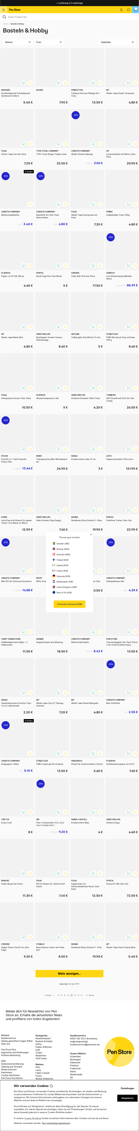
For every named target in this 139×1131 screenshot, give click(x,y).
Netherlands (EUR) (63, 582)
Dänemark (75, 1062)
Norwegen (75, 1059)
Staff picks (41, 1058)
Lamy (38, 1070)
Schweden (75, 1056)
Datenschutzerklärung (12, 1063)
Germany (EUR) (61, 576)
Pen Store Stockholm (12, 1078)
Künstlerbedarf (43, 1038)
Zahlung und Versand (11, 1066)
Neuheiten (41, 1055)
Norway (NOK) (61, 549)
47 (87, 995)
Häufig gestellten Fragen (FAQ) (17, 1041)
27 (81, 995)
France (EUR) (60, 571)
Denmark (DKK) (61, 554)
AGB (3, 1061)
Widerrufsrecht (9, 1069)
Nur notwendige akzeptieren (56, 1123)
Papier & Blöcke (44, 1047)
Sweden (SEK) (61, 543)
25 (75, 995)
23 (68, 995)
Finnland (74, 1065)
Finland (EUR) (61, 560)
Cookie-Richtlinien (10, 1075)
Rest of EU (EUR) (62, 592)
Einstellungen (127, 1088)
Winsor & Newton (44, 1078)
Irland (73, 1071)
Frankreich (75, 1068)
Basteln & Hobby (17, 24)
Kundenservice (8, 1038)
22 (65, 995)
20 (58, 995)
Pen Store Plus (8, 1049)
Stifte (39, 1044)
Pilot (38, 1067)
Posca (39, 1075)
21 (61, 995)
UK (71, 1077)
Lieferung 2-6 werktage (69, 3)
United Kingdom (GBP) (65, 587)
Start (5, 24)
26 (78, 995)
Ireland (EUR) (60, 565)
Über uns (5, 1043)
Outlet (39, 1052)
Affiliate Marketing (10, 1055)
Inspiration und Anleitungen (15, 1052)
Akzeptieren (127, 1098)
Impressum (6, 1072)
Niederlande (76, 1074)
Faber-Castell (42, 1073)
